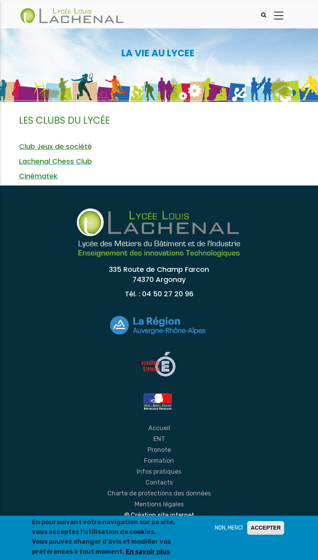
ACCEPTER (266, 528)
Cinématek (38, 176)
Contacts (159, 482)
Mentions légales (159, 504)
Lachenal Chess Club (55, 161)
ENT (159, 439)
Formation (159, 460)
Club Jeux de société (55, 146)
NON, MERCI (229, 528)
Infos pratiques (159, 471)
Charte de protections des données (159, 493)
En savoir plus (148, 551)
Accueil (159, 428)
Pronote (159, 449)
